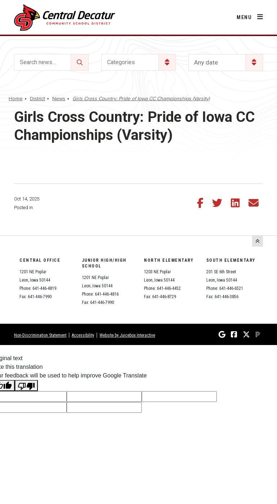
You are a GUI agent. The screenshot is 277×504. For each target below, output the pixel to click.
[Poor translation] (26, 385)
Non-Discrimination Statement (40, 335)
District (37, 99)
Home (16, 99)
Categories (121, 62)
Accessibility (83, 335)
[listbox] (225, 62)
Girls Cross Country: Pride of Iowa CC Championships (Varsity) (141, 99)
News (58, 99)
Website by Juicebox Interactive (127, 335)
